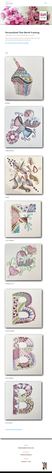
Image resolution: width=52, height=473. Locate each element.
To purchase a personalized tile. (13, 429)
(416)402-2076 (26, 461)
